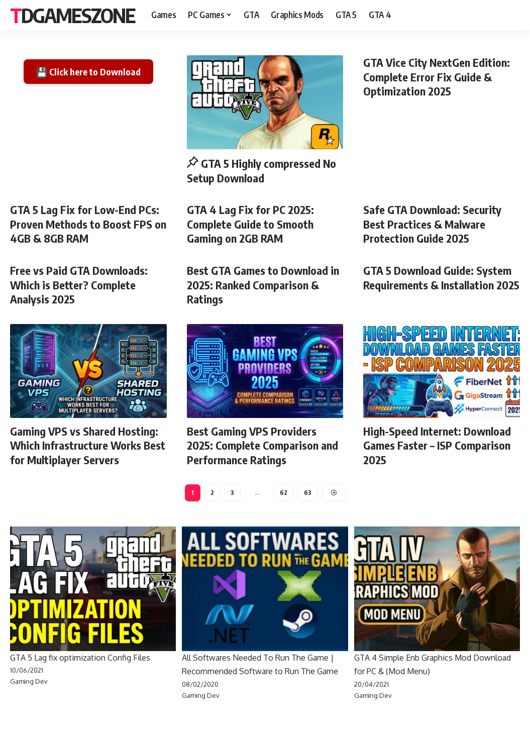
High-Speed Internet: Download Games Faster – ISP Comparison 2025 (437, 445)
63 (307, 492)
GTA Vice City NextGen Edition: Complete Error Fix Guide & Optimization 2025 (436, 76)
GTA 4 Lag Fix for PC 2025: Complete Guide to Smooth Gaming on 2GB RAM (250, 223)
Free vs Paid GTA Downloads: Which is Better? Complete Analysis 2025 (79, 284)
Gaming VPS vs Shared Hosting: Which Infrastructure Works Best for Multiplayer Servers (87, 445)
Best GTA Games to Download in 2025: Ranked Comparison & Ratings (263, 284)
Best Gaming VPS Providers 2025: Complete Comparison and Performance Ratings (262, 445)
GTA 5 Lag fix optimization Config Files (80, 658)
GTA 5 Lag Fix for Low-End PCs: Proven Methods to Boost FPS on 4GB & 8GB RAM (88, 223)
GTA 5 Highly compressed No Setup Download (262, 170)
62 (283, 492)
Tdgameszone (72, 15)
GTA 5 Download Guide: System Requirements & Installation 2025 (441, 277)
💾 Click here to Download (88, 71)
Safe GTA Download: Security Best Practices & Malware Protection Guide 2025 (432, 223)
